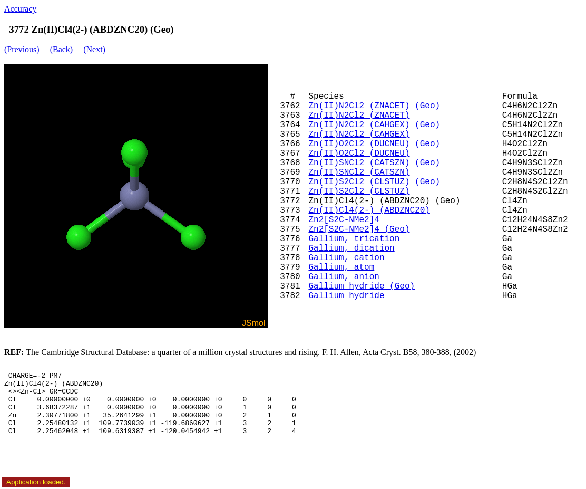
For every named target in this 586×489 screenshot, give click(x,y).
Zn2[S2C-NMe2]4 (343, 220)
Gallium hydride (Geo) (361, 286)
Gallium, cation (346, 258)
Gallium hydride (346, 296)
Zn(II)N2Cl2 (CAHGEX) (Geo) (374, 125)
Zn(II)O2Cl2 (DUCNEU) (358, 153)
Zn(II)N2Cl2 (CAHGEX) (358, 134)
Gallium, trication (353, 239)
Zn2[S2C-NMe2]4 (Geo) (358, 229)
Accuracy (20, 8)
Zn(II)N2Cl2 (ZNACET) (358, 115)
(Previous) (22, 49)
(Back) (61, 49)
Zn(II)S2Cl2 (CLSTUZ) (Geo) (374, 182)
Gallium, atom (341, 267)
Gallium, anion (343, 277)
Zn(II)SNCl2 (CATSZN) (358, 172)
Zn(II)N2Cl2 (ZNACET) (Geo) (374, 106)
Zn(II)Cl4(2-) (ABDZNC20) (368, 210)
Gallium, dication (351, 248)
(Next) (94, 49)
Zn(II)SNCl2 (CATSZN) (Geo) (374, 163)
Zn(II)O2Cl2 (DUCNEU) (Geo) (374, 144)
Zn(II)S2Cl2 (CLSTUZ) (358, 191)
